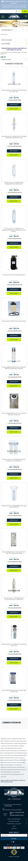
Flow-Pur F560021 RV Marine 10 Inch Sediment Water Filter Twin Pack (14, 691)
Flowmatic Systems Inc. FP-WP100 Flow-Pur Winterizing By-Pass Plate (14, 645)
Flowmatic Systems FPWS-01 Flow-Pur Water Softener (14, 321)
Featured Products (13, 30)
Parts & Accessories (14, 819)
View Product (14, 104)
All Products (4, 52)
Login (9, 799)
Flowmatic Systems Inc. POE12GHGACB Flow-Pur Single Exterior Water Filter (14, 506)
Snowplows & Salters (14, 823)
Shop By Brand (13, 43)
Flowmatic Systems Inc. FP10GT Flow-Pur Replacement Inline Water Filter (14, 91)
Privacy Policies (14, 856)
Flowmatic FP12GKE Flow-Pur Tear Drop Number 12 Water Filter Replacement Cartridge (14, 552)
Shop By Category (13, 40)
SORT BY (3, 57)
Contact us (3, 780)
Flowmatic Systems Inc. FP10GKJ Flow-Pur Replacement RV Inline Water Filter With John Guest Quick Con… (14, 230)
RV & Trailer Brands (15, 52)
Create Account (16, 799)
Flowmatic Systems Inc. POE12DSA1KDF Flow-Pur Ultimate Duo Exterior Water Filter (14, 460)
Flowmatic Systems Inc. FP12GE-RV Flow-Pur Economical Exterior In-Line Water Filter (14, 599)
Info (14, 826)
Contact (14, 828)
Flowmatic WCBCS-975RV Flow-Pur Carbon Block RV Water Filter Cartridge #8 (14, 414)
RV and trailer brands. (8, 782)
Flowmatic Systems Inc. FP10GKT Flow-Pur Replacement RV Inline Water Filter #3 (14, 183)
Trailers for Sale (13, 821)
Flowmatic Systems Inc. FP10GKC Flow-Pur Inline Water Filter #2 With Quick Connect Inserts (14, 137)
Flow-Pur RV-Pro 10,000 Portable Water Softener (14, 275)
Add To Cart (14, 108)
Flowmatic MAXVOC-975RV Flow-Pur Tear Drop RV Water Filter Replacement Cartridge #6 (14, 368)
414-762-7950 (8, 806)
